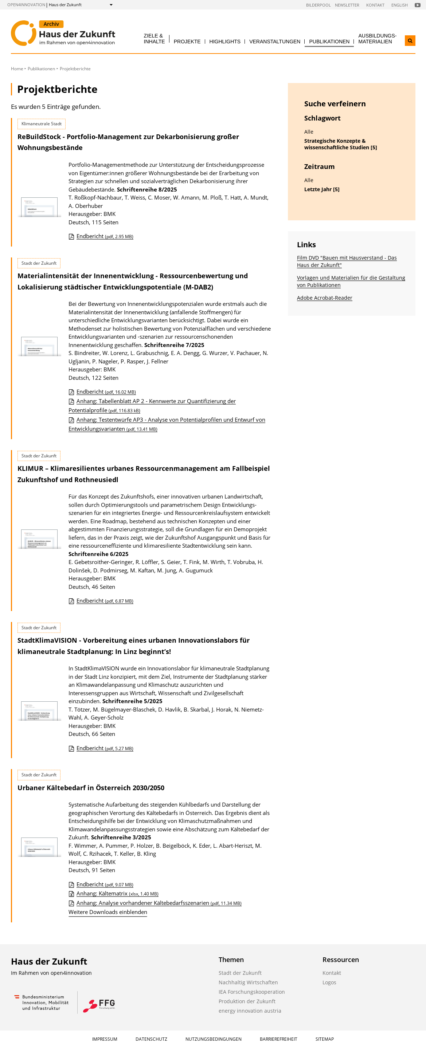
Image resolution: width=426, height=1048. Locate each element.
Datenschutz (151, 1039)
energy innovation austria (250, 1010)
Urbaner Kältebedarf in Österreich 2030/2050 (90, 787)
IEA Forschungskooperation (252, 991)
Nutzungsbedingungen (213, 1039)
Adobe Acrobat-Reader (324, 297)
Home (17, 69)
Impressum (104, 1039)
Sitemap (325, 1039)
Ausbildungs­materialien (377, 38)
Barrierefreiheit (278, 1039)
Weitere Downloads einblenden (108, 911)
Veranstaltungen (274, 41)
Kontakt (375, 5)
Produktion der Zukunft (247, 1001)
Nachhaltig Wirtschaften (248, 982)
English (399, 5)
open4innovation (26, 4)
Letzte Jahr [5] (322, 189)
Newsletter (347, 5)
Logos (329, 982)
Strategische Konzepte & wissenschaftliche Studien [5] (340, 144)
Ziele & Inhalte (154, 38)
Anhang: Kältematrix (118, 893)
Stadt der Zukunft (240, 972)
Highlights (225, 41)
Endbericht (105, 236)
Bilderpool (318, 5)
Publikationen (329, 41)
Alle (308, 132)
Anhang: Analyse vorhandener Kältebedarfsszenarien (159, 902)
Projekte (187, 41)
